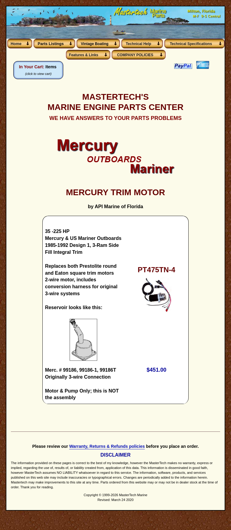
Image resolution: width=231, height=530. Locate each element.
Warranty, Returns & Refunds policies (107, 453)
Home (16, 43)
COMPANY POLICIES (135, 55)
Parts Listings (51, 43)
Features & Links (84, 55)
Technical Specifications (191, 44)
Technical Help (138, 44)
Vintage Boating (94, 44)
